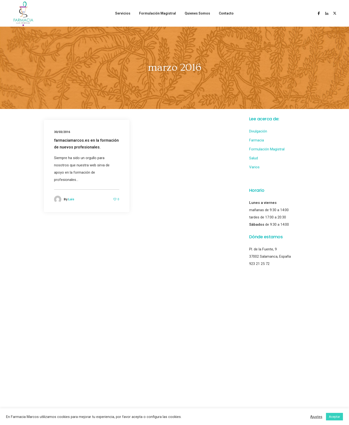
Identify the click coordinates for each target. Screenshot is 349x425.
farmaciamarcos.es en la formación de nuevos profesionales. (86, 143)
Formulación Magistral (157, 13)
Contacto (226, 13)
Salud (253, 158)
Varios (254, 167)
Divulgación (258, 131)
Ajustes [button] (316, 417)
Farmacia (256, 140)
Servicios (122, 13)
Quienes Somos (197, 13)
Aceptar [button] (334, 416)
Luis (71, 199)
